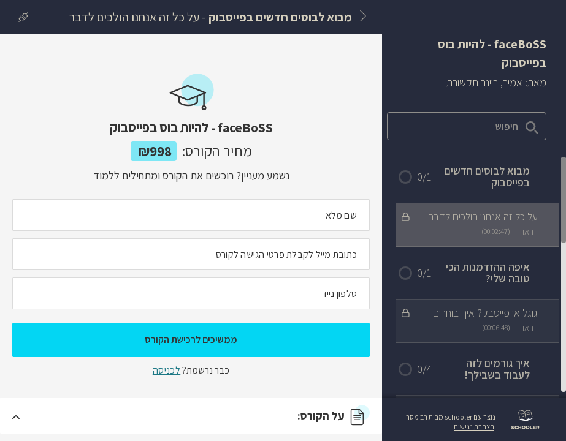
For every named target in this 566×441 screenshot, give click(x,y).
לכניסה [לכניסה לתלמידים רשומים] (166, 370)
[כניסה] (20, 17)
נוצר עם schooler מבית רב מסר (450, 417)
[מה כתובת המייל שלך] (191, 254)
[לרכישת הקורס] (53, 12)
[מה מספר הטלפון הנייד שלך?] (191, 293)
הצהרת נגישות (474, 427)
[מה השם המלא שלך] (191, 215)
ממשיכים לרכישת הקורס (191, 339)
